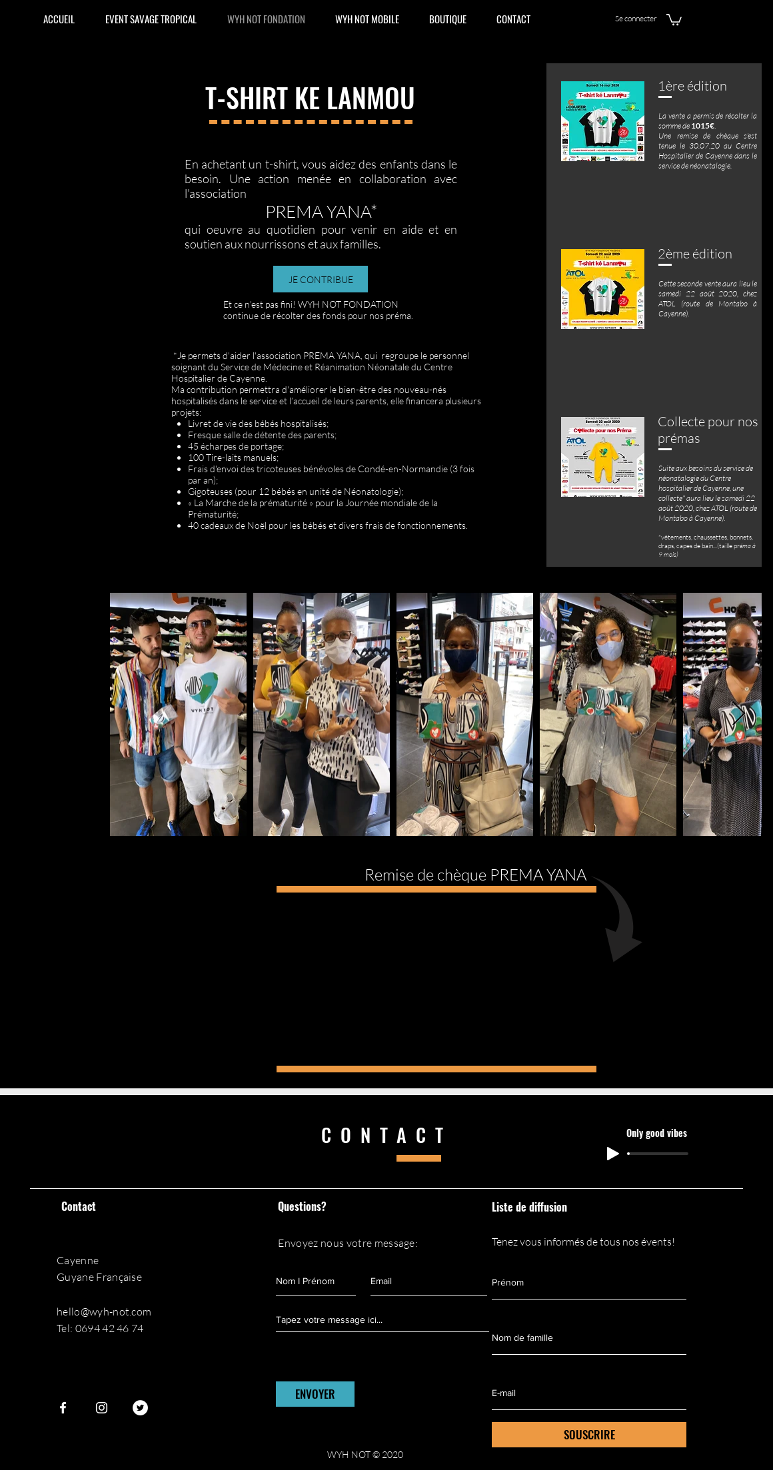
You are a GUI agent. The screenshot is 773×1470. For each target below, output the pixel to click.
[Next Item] (738, 714)
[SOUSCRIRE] (589, 1434)
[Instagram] (101, 1407)
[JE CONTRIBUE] (320, 279)
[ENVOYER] (315, 1394)
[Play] (613, 1153)
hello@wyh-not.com (104, 1311)
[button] (674, 19)
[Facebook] (63, 1407)
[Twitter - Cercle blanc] (140, 1407)
